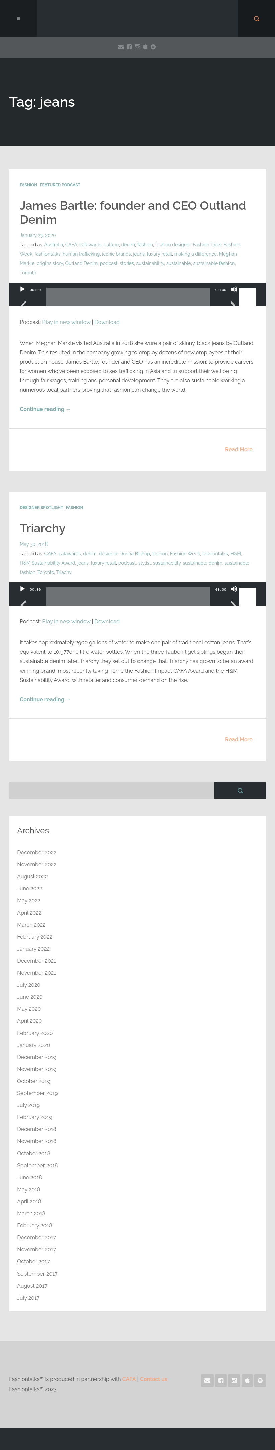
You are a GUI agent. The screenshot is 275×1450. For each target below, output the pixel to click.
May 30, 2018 (34, 544)
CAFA (71, 244)
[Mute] (234, 298)
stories (127, 263)
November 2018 (36, 1141)
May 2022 (28, 900)
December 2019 (36, 1057)
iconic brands (116, 254)
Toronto (28, 272)
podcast (108, 263)
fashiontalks (48, 254)
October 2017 (33, 1261)
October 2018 (33, 1153)
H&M (236, 553)
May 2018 (28, 1189)
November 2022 (36, 864)
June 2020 (29, 997)
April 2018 (29, 1201)
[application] (137, 301)
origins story (50, 263)
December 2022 (36, 852)
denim (128, 244)
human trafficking (81, 254)
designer (108, 553)
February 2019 (34, 1117)
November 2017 (36, 1249)
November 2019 (36, 1069)
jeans (139, 254)
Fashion (28, 185)
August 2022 (32, 876)
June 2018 (29, 1177)
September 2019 (37, 1093)
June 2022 (29, 888)
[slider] (128, 299)
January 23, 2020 (38, 235)
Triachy (64, 572)
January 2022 (33, 949)
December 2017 (36, 1237)
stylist (144, 563)
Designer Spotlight (41, 507)
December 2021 (36, 961)
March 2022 (31, 925)
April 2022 (29, 913)
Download (107, 322)
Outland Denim (81, 263)
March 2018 (31, 1213)
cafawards (90, 244)
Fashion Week (185, 553)
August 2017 (32, 1286)
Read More (239, 449)
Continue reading (45, 409)
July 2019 (28, 1105)
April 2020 (29, 1021)
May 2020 (29, 1009)
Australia (53, 244)
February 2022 (34, 937)
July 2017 (28, 1298)
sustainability (150, 263)
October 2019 (33, 1081)
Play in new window (66, 322)
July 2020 (28, 985)
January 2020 (33, 1045)
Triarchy (42, 528)
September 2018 (37, 1165)
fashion (145, 244)
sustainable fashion (214, 263)
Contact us (153, 1379)
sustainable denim (202, 563)
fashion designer (173, 244)
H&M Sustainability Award (47, 563)
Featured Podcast (60, 185)
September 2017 (37, 1274)
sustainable (178, 263)
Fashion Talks (207, 244)
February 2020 (35, 1033)
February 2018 (34, 1225)
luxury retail (159, 254)
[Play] (22, 298)
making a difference (195, 254)
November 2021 (36, 973)
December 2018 (36, 1129)
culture (111, 244)
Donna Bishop (135, 553)
